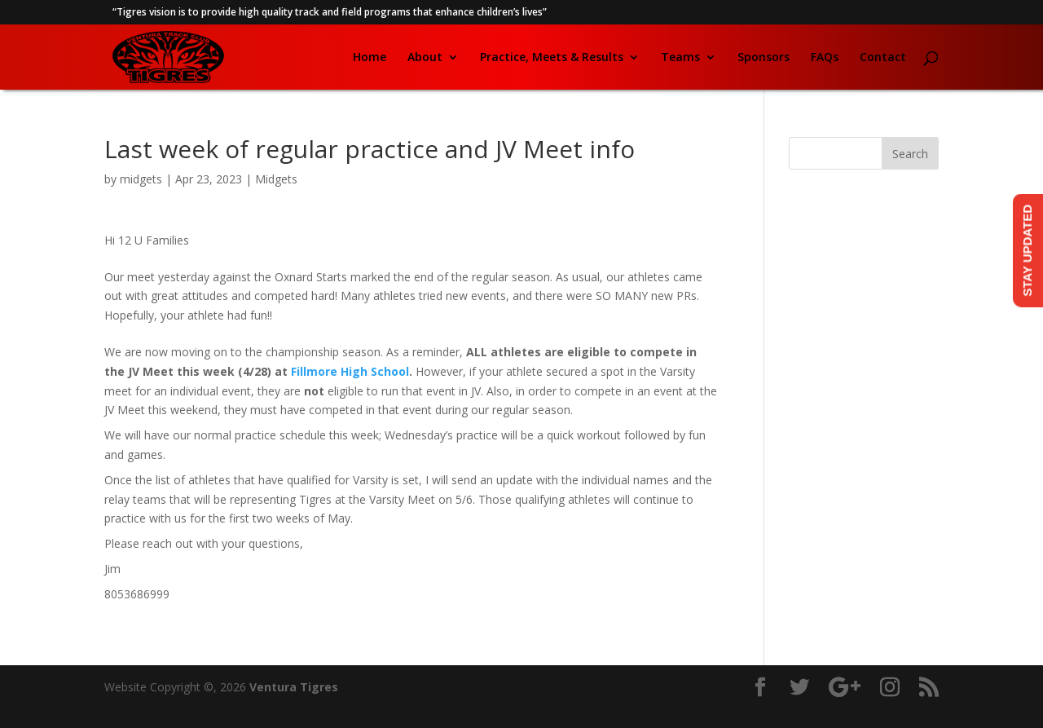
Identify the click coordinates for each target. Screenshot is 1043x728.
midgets (141, 179)
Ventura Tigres (293, 687)
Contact (883, 57)
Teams (680, 57)
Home (369, 57)
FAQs (824, 57)
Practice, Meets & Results (551, 57)
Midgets (276, 179)
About (424, 57)
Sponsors (763, 57)
